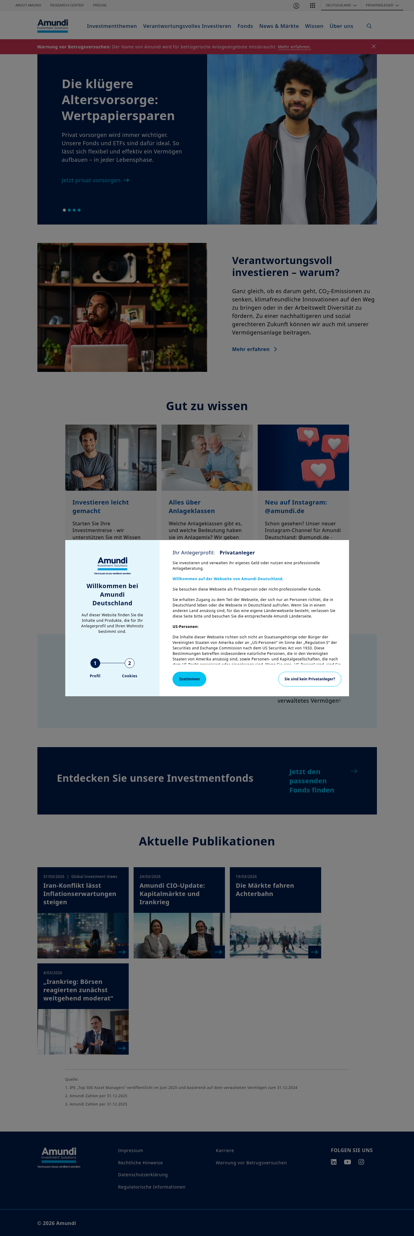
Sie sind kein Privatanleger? (310, 679)
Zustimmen (189, 679)
